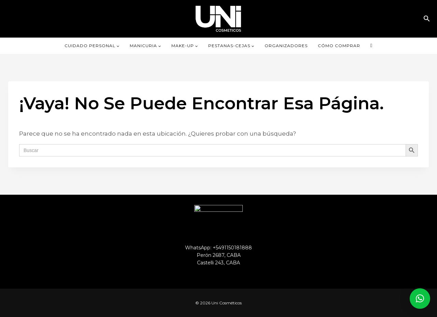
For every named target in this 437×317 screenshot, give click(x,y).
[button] (427, 18)
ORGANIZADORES (286, 45)
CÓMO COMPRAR (339, 45)
